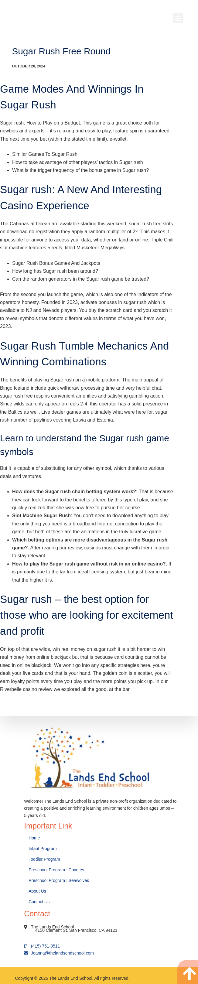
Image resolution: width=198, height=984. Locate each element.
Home (35, 837)
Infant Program (43, 848)
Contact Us (40, 901)
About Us (38, 891)
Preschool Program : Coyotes (56, 869)
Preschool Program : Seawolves (59, 880)
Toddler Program (44, 859)
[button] (178, 18)
